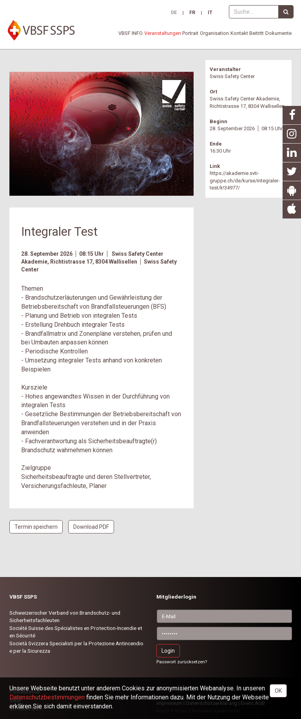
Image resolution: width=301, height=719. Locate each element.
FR (192, 13)
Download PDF (91, 527)
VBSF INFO (130, 33)
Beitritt (256, 33)
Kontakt (239, 33)
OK (278, 691)
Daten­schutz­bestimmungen (47, 697)
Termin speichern (36, 527)
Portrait (190, 33)
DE (174, 13)
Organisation (214, 33)
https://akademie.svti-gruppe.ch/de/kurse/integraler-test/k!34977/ (245, 180)
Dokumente (278, 33)
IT (210, 13)
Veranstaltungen (162, 33)
